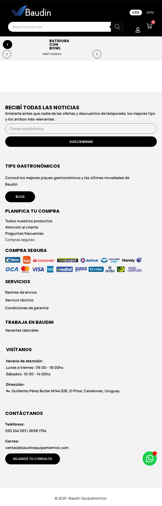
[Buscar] (117, 27)
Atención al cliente (21, 227)
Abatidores (52, 54)
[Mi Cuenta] (137, 30)
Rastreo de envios (21, 292)
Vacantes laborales (22, 330)
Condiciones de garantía (27, 307)
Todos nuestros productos (28, 220)
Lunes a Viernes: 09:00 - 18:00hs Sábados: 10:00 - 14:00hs (34, 367)
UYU (150, 12)
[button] (7, 54)
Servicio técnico (19, 300)
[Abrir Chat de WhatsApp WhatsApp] (150, 458)
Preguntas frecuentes (24, 233)
